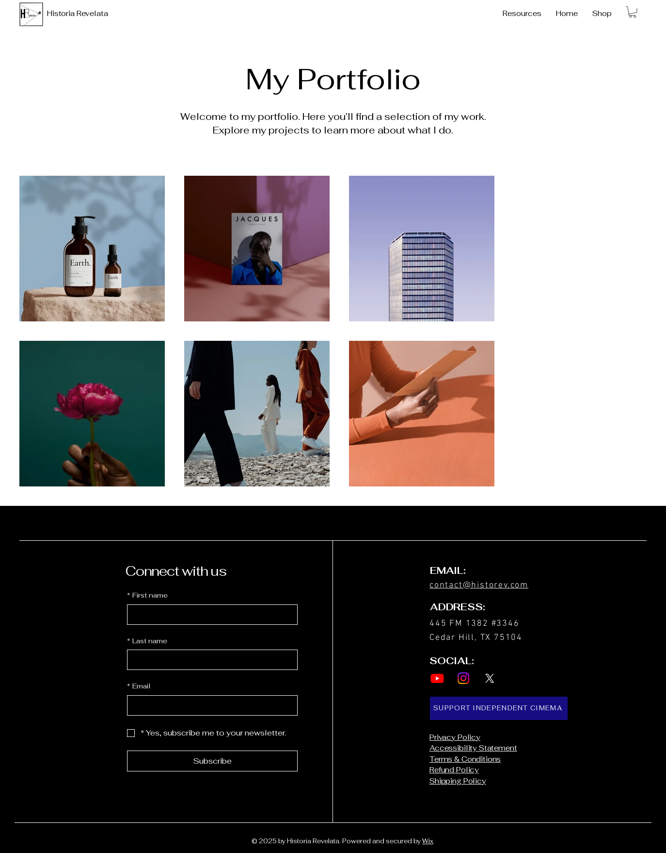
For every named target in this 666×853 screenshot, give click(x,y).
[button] (632, 12)
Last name (147, 641)
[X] (489, 678)
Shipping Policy (457, 781)
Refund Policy (454, 769)
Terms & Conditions (465, 759)
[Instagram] (463, 678)
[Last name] (209, 659)
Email (138, 686)
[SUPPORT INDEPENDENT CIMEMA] (499, 708)
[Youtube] (437, 678)
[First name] (209, 614)
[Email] (209, 705)
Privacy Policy (454, 737)
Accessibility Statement (473, 748)
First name (147, 596)
